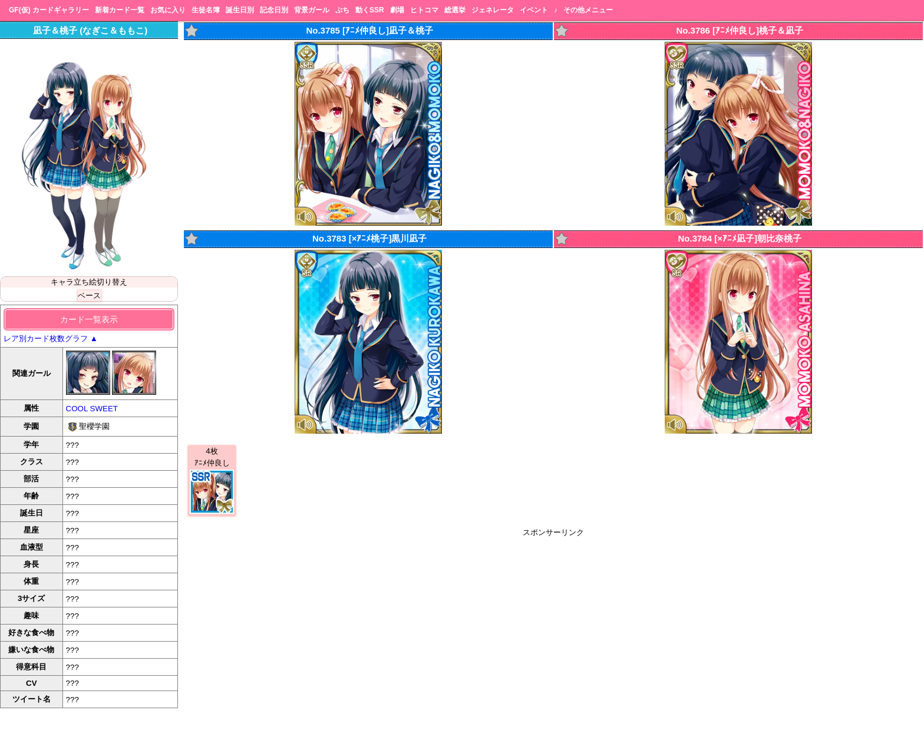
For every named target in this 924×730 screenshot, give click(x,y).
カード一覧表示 (89, 319)
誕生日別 (240, 10)
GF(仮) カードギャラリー (49, 10)
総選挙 (455, 10)
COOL (77, 408)
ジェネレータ (492, 10)
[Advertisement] (553, 620)
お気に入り (168, 10)
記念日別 (274, 10)
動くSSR (369, 10)
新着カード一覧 (119, 10)
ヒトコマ (424, 10)
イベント (534, 10)
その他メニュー (588, 10)
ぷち (342, 10)
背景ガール (311, 10)
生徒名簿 (206, 10)
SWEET (104, 408)
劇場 (397, 10)
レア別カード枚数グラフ (51, 338)
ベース (89, 295)
